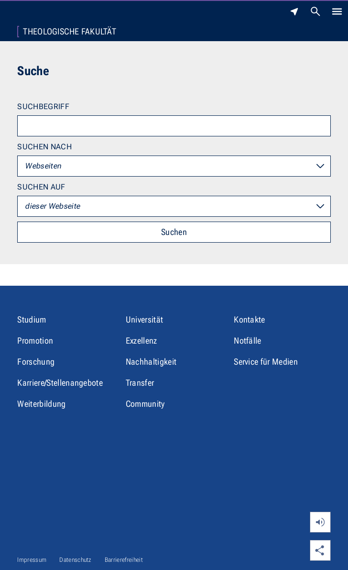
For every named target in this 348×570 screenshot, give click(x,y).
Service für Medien (266, 362)
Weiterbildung (41, 404)
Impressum (31, 559)
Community (145, 404)
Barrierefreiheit (124, 559)
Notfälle (247, 340)
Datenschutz (75, 559)
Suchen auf (41, 186)
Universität (144, 319)
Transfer (140, 383)
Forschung (35, 362)
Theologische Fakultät (69, 31)
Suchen (174, 232)
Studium (31, 319)
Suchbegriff (43, 106)
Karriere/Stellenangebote (60, 383)
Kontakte (249, 319)
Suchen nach (44, 146)
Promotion (35, 340)
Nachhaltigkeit (151, 362)
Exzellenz (141, 340)
